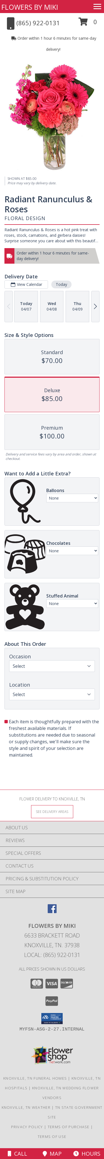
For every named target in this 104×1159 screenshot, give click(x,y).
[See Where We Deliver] (52, 811)
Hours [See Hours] (86, 1153)
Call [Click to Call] (17, 1153)
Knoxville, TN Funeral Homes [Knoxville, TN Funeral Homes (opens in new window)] (35, 1078)
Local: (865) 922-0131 (52, 955)
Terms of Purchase (69, 1126)
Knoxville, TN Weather (26, 1107)
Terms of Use (52, 1136)
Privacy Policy (27, 1126)
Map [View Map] (52, 1153)
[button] (87, 23)
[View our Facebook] (52, 911)
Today (61, 284)
